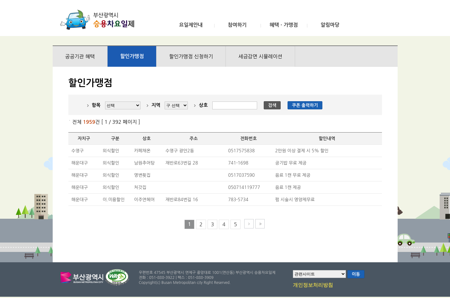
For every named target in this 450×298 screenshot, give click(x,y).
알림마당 (329, 25)
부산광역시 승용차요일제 (99, 20)
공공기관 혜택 (80, 56)
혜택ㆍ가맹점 (283, 25)
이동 (356, 274)
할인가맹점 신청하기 (191, 56)
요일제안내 (191, 25)
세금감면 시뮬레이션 (260, 56)
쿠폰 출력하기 (305, 105)
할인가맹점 (132, 56)
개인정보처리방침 (313, 285)
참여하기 (237, 25)
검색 (272, 105)
